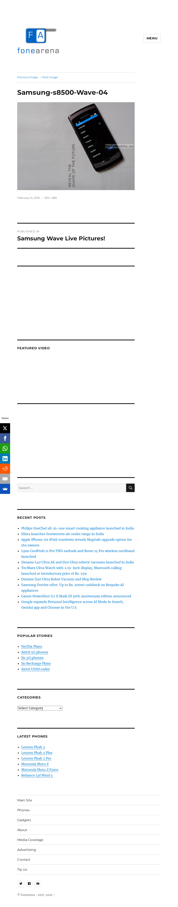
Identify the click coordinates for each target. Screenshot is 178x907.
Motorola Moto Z (35, 764)
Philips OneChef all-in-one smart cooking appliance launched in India (77, 528)
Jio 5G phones (32, 658)
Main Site (24, 800)
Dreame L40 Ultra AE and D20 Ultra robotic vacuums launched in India (77, 562)
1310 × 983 (50, 197)
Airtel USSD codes (35, 669)
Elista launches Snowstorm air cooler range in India (62, 534)
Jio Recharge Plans (36, 663)
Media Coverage (30, 840)
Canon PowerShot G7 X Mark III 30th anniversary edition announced (76, 596)
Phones (23, 810)
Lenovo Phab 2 (33, 747)
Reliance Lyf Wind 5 (37, 775)
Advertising (26, 850)
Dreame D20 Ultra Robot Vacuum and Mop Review (61, 579)
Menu (152, 38)
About (22, 830)
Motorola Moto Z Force (39, 770)
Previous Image (27, 77)
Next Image (50, 77)
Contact (23, 860)
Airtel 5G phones (34, 652)
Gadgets (24, 820)
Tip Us (22, 869)
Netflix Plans (31, 646)
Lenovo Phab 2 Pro (36, 758)
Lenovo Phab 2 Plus (36, 753)
